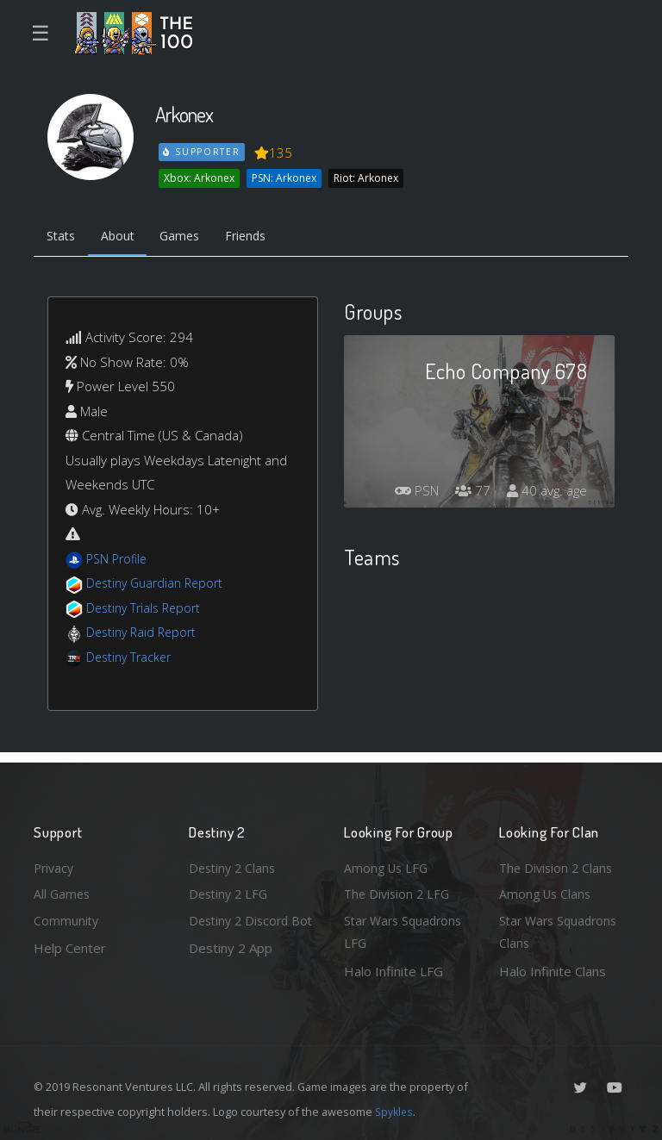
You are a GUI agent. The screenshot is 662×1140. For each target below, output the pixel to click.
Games (190, 237)
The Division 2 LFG (399, 890)
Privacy (55, 862)
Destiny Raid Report (144, 635)
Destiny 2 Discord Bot (242, 931)
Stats (62, 237)
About (123, 237)
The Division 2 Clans (558, 862)
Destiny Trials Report (147, 610)
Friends (261, 237)
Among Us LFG (388, 862)
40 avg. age (545, 492)
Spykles (395, 1111)
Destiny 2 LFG (230, 890)
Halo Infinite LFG (393, 971)
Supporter (202, 152)
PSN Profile (119, 561)
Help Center (70, 946)
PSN (408, 492)
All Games (63, 890)
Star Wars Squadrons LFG (406, 931)
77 (468, 492)
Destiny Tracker (131, 659)
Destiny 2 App (230, 971)
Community (67, 918)
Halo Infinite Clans (552, 971)
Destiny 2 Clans (234, 862)
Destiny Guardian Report (159, 586)
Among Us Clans (547, 890)
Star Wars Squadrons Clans (561, 931)
